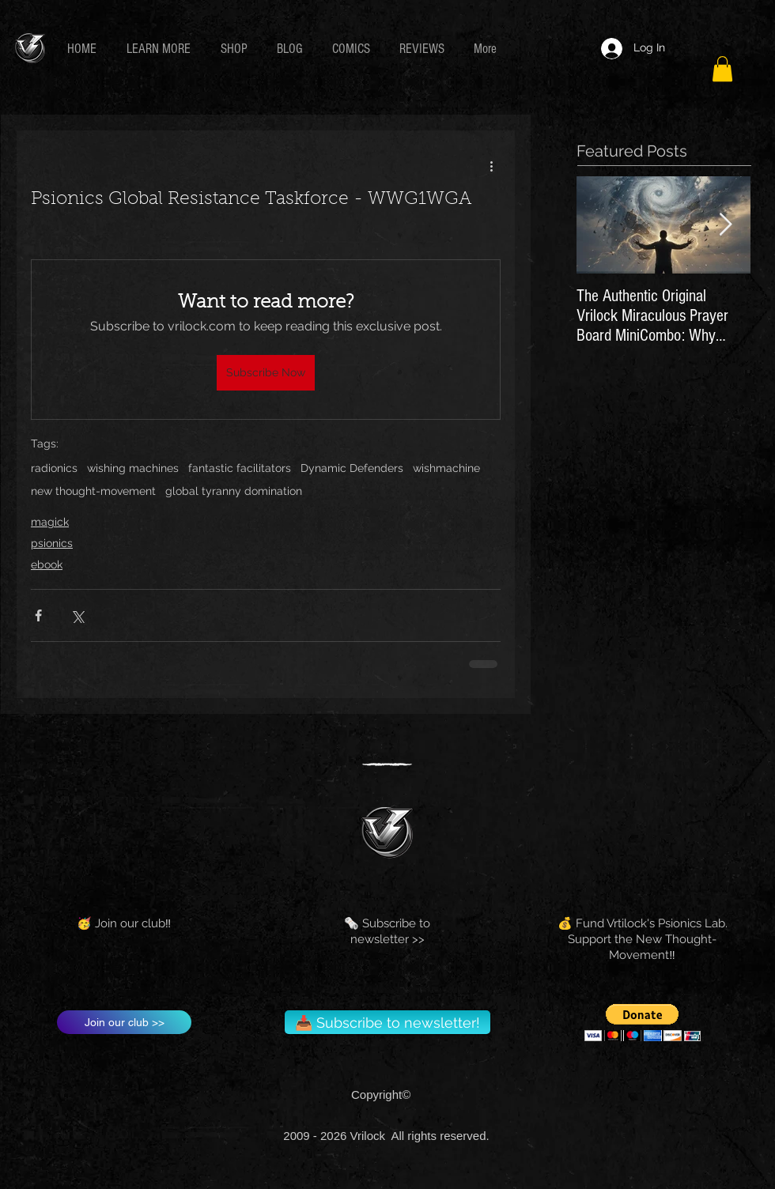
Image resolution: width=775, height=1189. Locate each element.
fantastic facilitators (239, 468)
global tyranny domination (233, 491)
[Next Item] (725, 225)
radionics (54, 468)
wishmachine (446, 468)
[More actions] (491, 165)
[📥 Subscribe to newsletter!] (387, 1022)
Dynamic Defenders (352, 468)
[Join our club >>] (124, 1022)
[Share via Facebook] (38, 615)
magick (50, 521)
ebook (46, 564)
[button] (162, 48)
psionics (52, 543)
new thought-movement (93, 491)
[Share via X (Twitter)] (77, 615)
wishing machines (133, 468)
